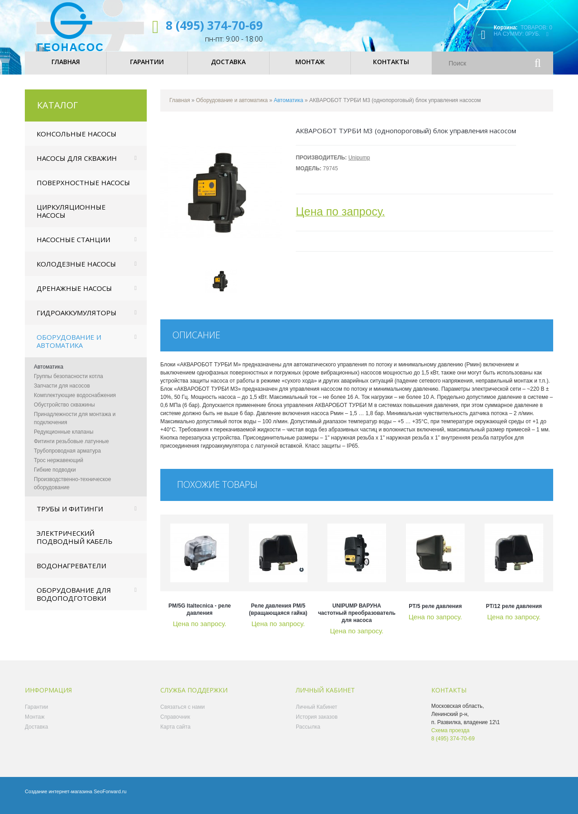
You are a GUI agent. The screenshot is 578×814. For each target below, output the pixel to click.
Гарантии (36, 714)
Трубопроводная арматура (67, 457)
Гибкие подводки (55, 476)
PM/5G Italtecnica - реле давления (199, 616)
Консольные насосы (77, 140)
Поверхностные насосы (83, 189)
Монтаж (35, 723)
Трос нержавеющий (58, 467)
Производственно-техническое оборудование (72, 490)
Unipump (359, 164)
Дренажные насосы (74, 294)
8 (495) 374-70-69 (214, 25)
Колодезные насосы (76, 270)
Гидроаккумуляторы (77, 319)
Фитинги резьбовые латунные (71, 448)
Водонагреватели (71, 572)
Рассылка (308, 733)
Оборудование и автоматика (69, 347)
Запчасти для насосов (62, 392)
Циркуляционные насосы (71, 217)
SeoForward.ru (109, 798)
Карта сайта (175, 733)
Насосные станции (73, 246)
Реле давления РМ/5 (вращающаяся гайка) (278, 616)
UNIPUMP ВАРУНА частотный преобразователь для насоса (357, 619)
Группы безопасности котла (68, 383)
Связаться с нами (182, 714)
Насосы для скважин (77, 164)
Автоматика (48, 373)
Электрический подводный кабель (74, 543)
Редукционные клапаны (63, 438)
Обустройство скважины (64, 411)
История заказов (317, 723)
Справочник (175, 723)
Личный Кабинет (316, 714)
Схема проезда (450, 737)
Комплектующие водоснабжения (75, 402)
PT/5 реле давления (435, 613)
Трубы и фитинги (70, 515)
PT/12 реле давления (514, 613)
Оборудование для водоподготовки (74, 600)
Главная (179, 107)
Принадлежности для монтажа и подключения (75, 425)
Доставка (36, 733)
